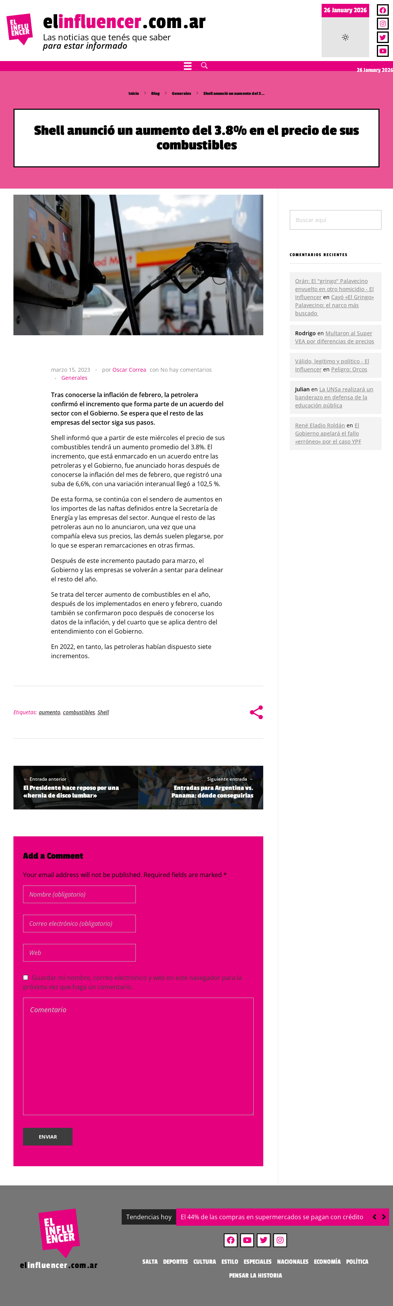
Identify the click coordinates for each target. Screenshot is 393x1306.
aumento (49, 712)
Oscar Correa (129, 369)
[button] (384, 1216)
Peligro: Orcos (349, 369)
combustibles (79, 712)
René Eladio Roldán (320, 425)
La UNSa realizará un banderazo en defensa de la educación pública (334, 397)
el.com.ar (124, 22)
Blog (155, 93)
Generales (181, 93)
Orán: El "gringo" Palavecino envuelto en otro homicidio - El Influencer (334, 289)
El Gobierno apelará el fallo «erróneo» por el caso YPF (328, 433)
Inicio (134, 93)
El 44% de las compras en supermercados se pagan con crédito (272, 1217)
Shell (103, 712)
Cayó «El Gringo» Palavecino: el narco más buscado (334, 305)
